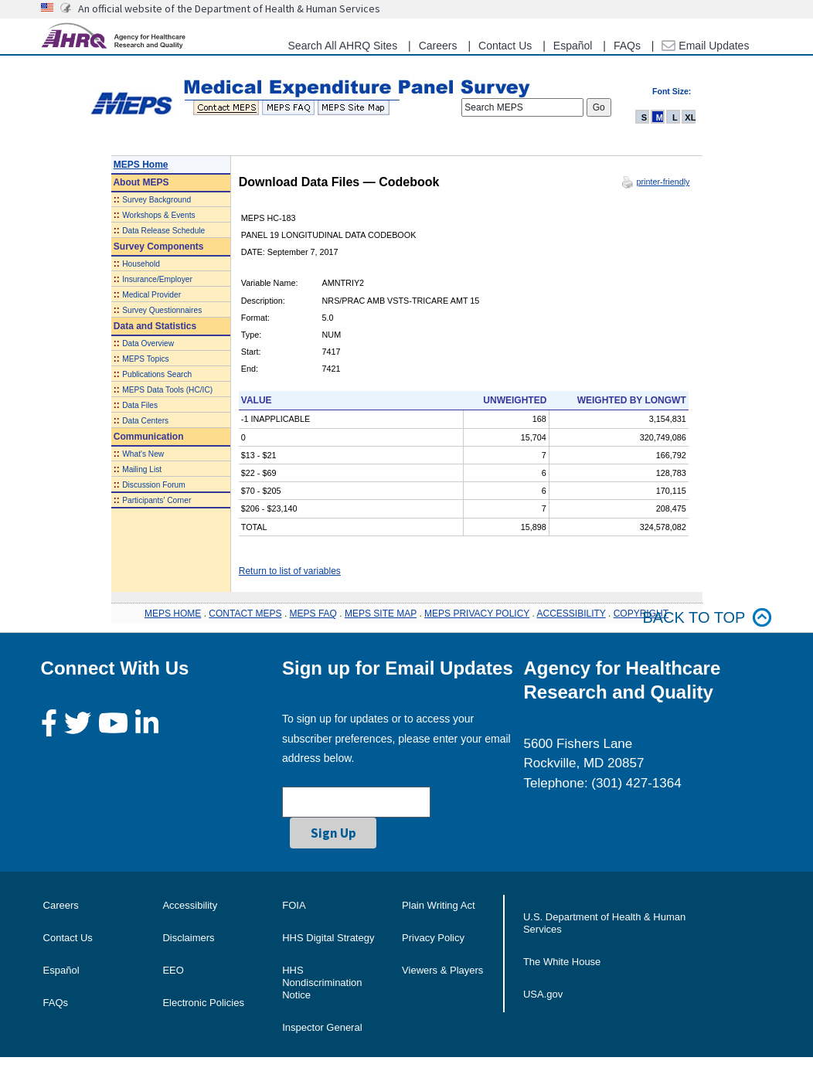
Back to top (707, 618)
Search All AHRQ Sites (343, 45)
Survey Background (156, 200)
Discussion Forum (153, 485)
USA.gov (543, 994)
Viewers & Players (442, 970)
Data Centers (145, 420)
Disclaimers (188, 938)
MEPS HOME (173, 613)
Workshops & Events (158, 215)
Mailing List (142, 469)
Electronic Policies (203, 1002)
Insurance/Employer (157, 279)
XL (690, 117)
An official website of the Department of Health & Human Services (229, 8)
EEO (172, 970)
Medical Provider (151, 295)
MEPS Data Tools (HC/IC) (167, 390)
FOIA (293, 905)
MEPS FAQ (313, 613)
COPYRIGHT (641, 613)
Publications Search (157, 374)
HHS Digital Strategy (328, 938)
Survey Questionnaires (162, 310)
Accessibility (189, 905)
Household (141, 264)
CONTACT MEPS (245, 613)
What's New (143, 454)
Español (573, 45)
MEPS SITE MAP (381, 613)
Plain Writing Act (438, 905)
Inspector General (322, 1027)
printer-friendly (662, 181)
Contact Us (505, 45)
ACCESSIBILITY (571, 613)
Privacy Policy (433, 938)
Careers (438, 45)
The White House (561, 961)
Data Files (140, 405)
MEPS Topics (145, 359)
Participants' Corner (156, 500)
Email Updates (705, 45)
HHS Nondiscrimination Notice (322, 982)
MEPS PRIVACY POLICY (476, 613)
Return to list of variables (290, 571)
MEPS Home (141, 164)
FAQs (627, 45)
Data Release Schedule (163, 230)
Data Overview (148, 343)
